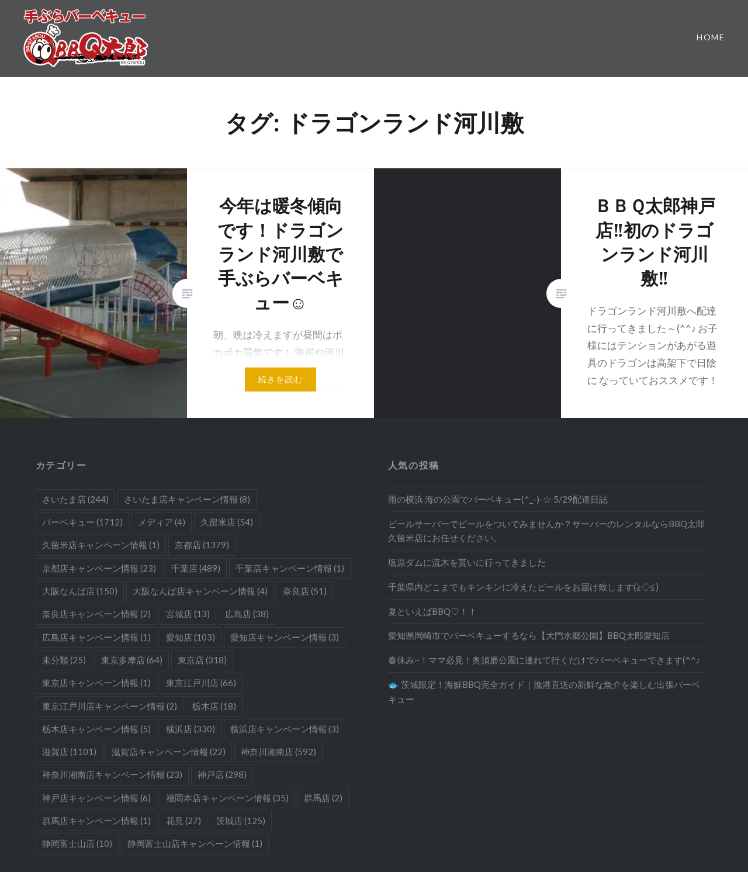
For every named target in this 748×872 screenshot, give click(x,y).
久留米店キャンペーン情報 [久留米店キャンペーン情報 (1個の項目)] (101, 544)
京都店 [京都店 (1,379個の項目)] (202, 544)
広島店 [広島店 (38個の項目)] (247, 613)
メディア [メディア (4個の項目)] (161, 522)
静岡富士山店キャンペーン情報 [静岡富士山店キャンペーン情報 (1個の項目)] (194, 843)
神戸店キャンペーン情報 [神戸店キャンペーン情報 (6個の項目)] (96, 798)
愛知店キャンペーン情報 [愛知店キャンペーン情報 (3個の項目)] (284, 637)
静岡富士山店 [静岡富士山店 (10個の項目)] (77, 843)
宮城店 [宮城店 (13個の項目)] (188, 613)
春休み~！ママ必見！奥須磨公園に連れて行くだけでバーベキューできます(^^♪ (544, 660)
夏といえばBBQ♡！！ (432, 611)
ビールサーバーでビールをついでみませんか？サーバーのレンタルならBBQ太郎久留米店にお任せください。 (546, 531)
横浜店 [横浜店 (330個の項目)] (190, 729)
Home (711, 37)
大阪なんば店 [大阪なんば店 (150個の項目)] (79, 591)
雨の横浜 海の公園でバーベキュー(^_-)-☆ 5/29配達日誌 (498, 499)
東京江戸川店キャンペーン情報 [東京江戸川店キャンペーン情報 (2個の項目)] (109, 706)
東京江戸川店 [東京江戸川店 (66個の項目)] (201, 682)
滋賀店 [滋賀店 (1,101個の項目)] (69, 751)
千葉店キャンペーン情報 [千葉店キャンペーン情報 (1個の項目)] (290, 568)
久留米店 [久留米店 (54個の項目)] (226, 522)
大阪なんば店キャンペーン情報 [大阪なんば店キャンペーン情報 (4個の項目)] (200, 591)
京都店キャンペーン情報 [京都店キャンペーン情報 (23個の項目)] (99, 568)
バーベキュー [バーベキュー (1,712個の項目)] (82, 522)
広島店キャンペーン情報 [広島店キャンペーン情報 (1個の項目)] (96, 637)
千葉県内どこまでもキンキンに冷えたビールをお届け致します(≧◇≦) (523, 587)
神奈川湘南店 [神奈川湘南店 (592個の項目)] (278, 751)
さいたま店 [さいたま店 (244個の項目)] (75, 499)
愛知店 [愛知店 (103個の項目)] (190, 637)
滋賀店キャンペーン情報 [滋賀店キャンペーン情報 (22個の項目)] (169, 751)
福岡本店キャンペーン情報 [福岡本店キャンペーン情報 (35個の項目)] (227, 798)
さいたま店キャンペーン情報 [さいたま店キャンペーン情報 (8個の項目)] (187, 499)
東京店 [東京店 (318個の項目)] (202, 660)
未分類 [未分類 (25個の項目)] (64, 660)
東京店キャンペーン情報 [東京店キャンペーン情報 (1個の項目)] (96, 682)
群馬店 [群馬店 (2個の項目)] (323, 798)
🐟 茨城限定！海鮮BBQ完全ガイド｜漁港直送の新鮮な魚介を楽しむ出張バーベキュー (544, 691)
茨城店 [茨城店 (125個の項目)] (240, 820)
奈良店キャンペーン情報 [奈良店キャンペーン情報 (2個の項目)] (96, 613)
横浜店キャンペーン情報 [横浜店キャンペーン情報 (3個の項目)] (284, 729)
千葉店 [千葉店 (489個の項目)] (195, 568)
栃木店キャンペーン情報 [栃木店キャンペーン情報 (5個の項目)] (96, 729)
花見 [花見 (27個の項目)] (183, 820)
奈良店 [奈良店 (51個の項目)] (305, 591)
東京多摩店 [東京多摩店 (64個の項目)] (131, 660)
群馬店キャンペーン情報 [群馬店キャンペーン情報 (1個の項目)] (96, 820)
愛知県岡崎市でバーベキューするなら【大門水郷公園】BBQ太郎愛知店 (529, 635)
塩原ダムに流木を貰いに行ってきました (467, 562)
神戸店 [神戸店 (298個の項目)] (222, 774)
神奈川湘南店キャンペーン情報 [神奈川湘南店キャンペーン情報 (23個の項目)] (112, 774)
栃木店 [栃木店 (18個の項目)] (214, 706)
